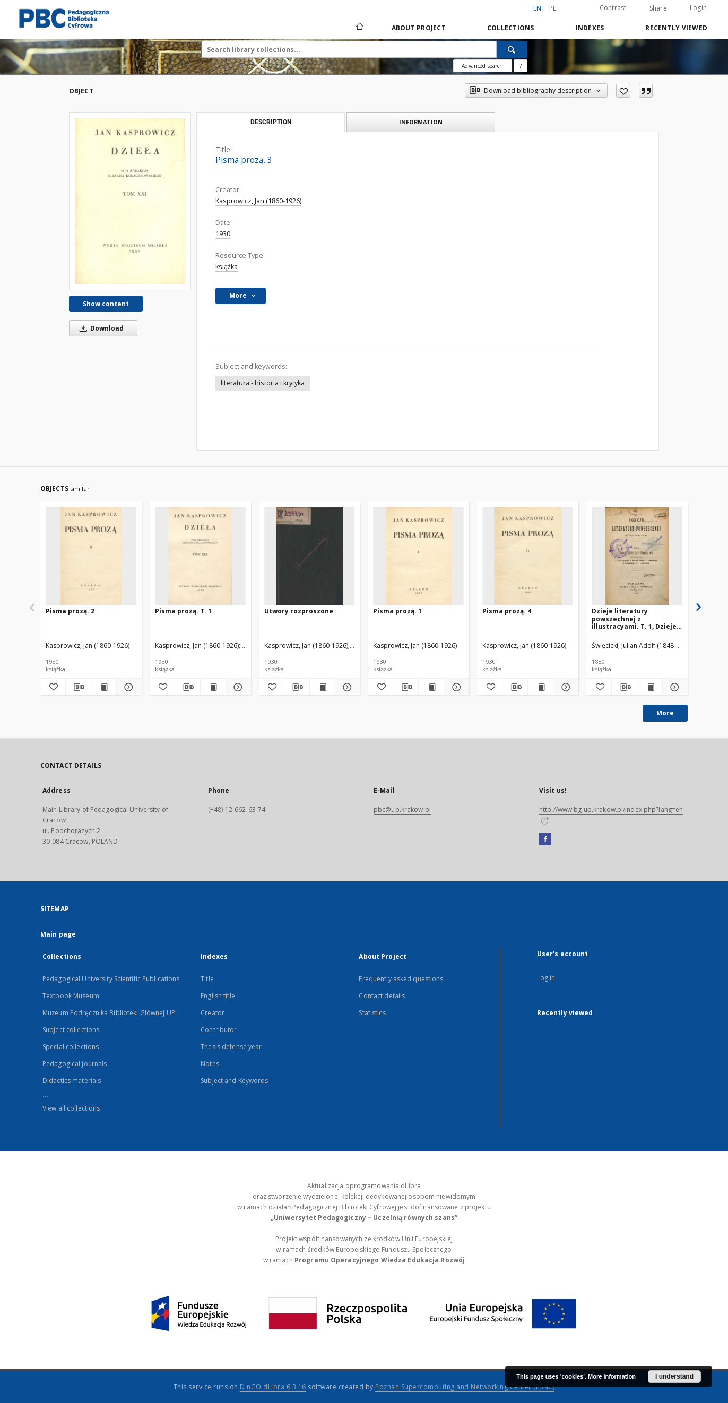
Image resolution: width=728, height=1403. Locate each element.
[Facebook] (545, 839)
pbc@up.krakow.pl (402, 809)
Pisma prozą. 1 (397, 611)
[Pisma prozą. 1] (418, 556)
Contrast (613, 7)
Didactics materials (71, 1080)
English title (218, 995)
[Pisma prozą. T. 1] (200, 556)
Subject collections (70, 1029)
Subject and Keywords (234, 1080)
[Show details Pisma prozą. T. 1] (236, 687)
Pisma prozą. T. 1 (183, 611)
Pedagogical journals (74, 1063)
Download (100, 328)
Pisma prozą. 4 (506, 611)
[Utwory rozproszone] (309, 556)
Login (698, 7)
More (665, 712)
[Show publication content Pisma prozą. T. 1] (213, 687)
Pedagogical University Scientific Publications (111, 978)
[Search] (512, 49)
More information (612, 1376)
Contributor (219, 1029)
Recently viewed (676, 27)
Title (207, 978)
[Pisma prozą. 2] (91, 556)
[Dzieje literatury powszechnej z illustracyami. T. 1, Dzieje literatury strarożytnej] (637, 556)
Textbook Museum (70, 995)
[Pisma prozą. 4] (528, 556)
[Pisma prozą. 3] (130, 201)
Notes (210, 1063)
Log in (546, 977)
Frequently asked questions (401, 978)
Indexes (590, 27)
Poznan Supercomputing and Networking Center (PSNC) (464, 1386)
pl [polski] (553, 8)
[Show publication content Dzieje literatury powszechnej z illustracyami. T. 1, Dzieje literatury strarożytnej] (649, 687)
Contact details (382, 995)
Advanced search (482, 66)
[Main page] (359, 27)
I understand (674, 1376)
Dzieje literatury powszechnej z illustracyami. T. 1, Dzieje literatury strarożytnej (634, 618)
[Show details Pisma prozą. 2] (127, 687)
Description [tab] (270, 122)
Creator (212, 1012)
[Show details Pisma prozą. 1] (455, 687)
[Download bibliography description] (78, 687)
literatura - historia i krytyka (263, 382)
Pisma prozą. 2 (70, 611)
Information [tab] (421, 122)
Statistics (372, 1012)
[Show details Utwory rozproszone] (346, 687)
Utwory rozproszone (298, 611)
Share (658, 8)
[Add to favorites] (623, 91)
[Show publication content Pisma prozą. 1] (431, 687)
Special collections (70, 1046)
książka (226, 266)
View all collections (71, 1108)
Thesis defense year (231, 1046)
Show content (106, 303)
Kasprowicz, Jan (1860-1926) (258, 200)
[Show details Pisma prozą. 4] (564, 687)
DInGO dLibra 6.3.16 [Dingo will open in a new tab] (273, 1386)
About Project (419, 27)
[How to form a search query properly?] (520, 65)
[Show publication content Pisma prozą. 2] (103, 687)
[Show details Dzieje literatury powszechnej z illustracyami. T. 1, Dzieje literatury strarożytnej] (673, 687)
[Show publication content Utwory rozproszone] (322, 687)
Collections (510, 27)
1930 (222, 233)
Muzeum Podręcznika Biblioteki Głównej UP (108, 1012)
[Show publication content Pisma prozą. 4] (540, 687)
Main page (58, 934)
